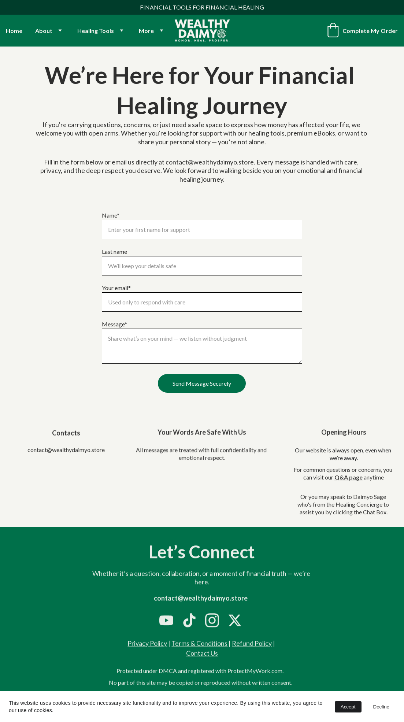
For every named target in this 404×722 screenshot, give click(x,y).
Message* (114, 324)
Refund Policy (252, 645)
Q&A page (348, 482)
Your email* (116, 287)
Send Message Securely (202, 383)
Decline (381, 707)
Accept (348, 707)
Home (14, 30)
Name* (110, 215)
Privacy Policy (147, 645)
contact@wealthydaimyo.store (210, 162)
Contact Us (202, 655)
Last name (114, 251)
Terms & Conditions (199, 645)
